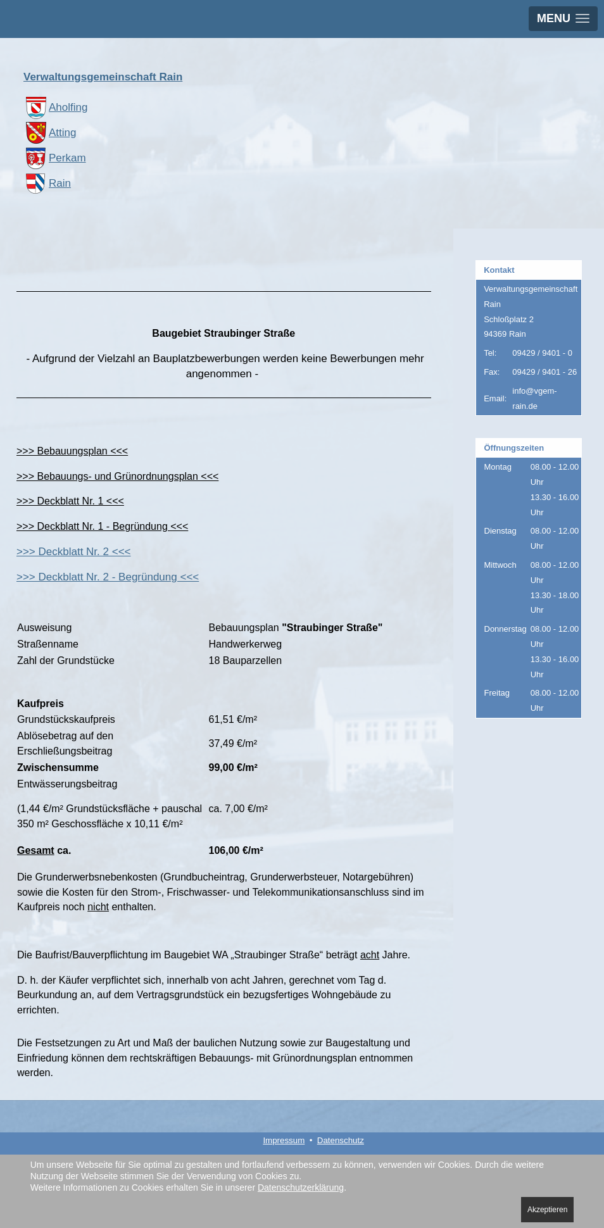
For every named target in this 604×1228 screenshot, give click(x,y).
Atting (49, 133)
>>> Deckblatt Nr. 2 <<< (73, 552)
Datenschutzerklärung (301, 1187)
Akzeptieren (547, 1209)
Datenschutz (340, 1140)
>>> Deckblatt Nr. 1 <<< (70, 501)
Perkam (54, 158)
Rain (47, 183)
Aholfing (55, 107)
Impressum (284, 1140)
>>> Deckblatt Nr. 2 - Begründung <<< (107, 577)
